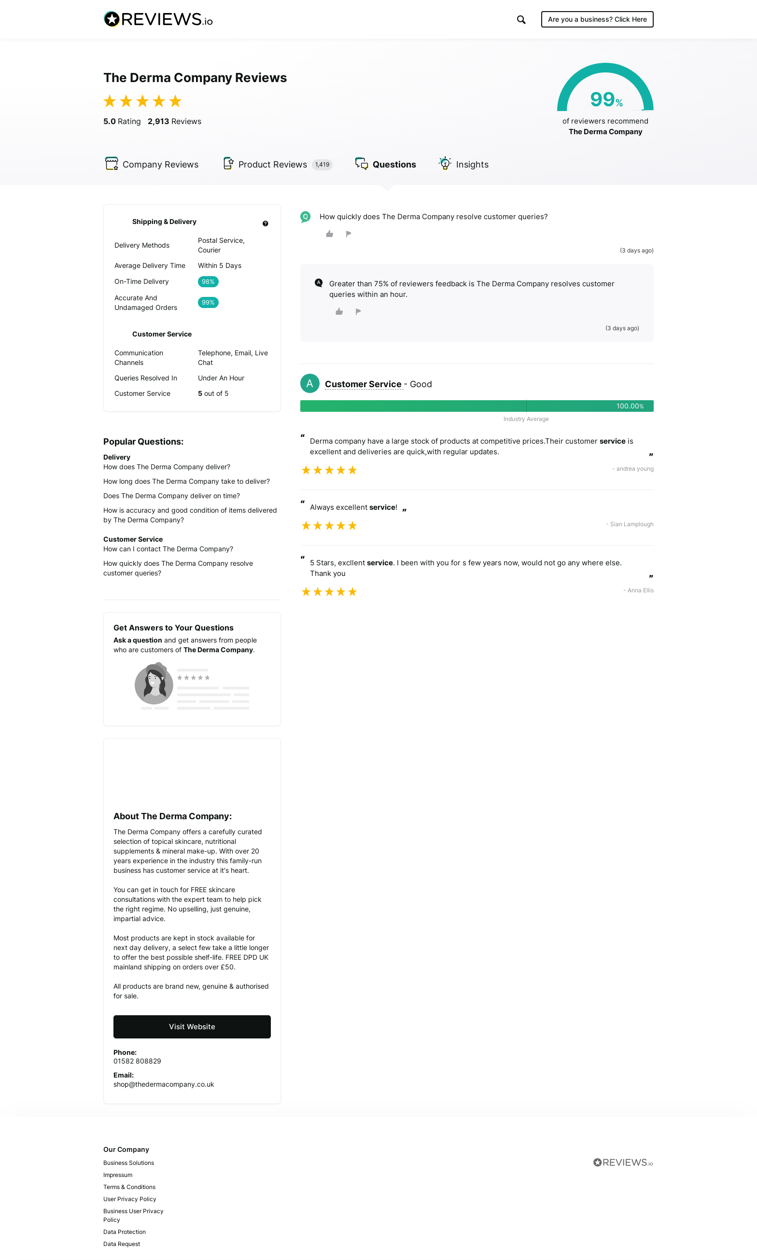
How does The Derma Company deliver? (166, 466)
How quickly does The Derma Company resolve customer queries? (178, 568)
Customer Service (364, 384)
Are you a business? (597, 19)
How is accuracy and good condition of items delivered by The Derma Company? (190, 515)
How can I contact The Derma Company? (168, 549)
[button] (521, 20)
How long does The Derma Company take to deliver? (186, 481)
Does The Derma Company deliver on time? (171, 495)
